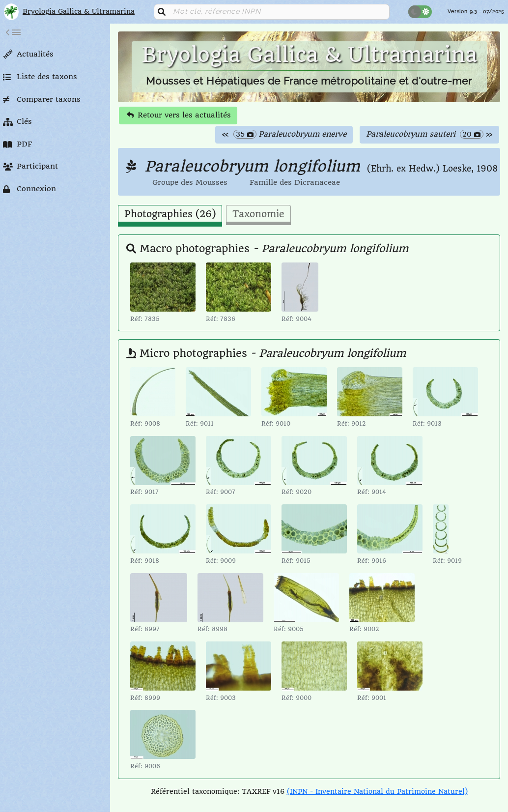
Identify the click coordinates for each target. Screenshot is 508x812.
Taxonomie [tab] (258, 214)
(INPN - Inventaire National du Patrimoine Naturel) (377, 791)
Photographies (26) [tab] (170, 214)
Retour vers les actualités (179, 115)
